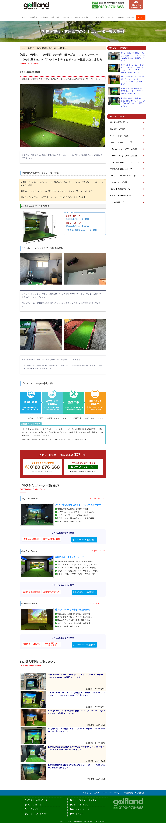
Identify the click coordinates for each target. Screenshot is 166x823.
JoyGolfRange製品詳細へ (85, 592)
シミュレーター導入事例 (37, 814)
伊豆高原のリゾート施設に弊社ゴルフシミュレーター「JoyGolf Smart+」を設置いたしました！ (133, 91)
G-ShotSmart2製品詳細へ (85, 645)
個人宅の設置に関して (119, 122)
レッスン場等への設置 (119, 136)
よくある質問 (99, 17)
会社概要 (130, 17)
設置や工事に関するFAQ (120, 189)
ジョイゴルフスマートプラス (84, 800)
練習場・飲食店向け (83, 17)
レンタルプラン (33, 809)
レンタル (111, 17)
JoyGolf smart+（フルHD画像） (125, 149)
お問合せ (140, 17)
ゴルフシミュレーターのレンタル (124, 176)
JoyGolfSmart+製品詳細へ (85, 540)
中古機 (121, 17)
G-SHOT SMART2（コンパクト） (126, 162)
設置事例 (44, 17)
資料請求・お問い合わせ (37, 800)
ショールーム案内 (92, 793)
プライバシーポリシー (112, 793)
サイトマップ (77, 814)
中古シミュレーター (35, 805)
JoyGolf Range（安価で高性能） (125, 156)
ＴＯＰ (24, 17)
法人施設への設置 (117, 129)
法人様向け (67, 17)
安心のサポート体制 (118, 182)
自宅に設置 (55, 17)
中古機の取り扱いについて (121, 169)
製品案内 (33, 17)
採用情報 (129, 793)
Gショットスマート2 (80, 809)
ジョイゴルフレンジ (80, 805)
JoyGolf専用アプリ (118, 202)
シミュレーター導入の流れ (121, 196)
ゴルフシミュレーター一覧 (121, 142)
